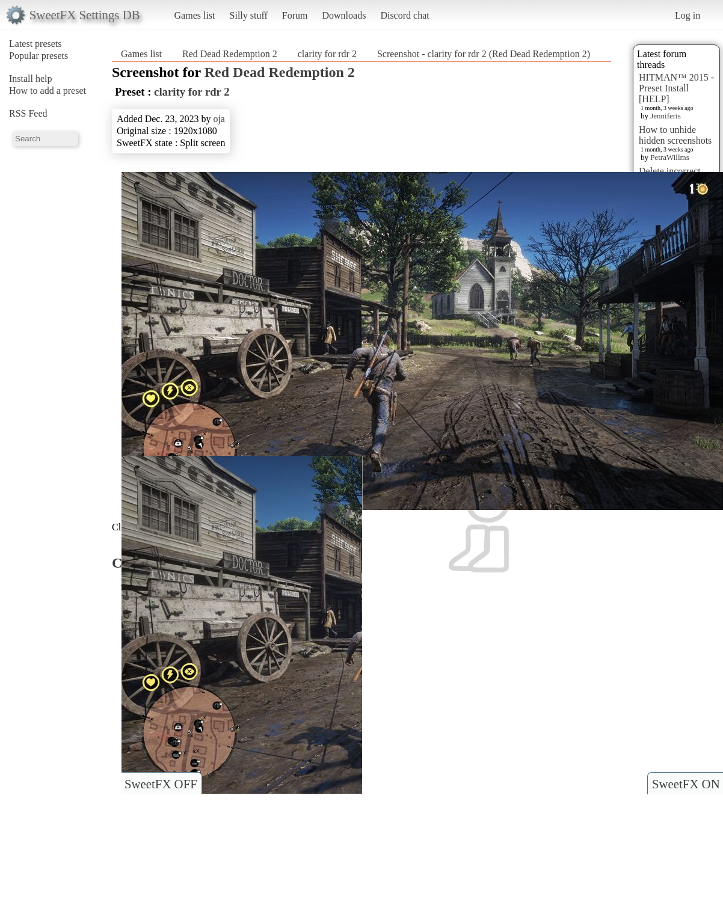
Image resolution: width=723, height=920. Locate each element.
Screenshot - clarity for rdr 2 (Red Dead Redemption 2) (483, 54)
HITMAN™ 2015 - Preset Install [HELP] (676, 88)
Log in (687, 15)
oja (219, 119)
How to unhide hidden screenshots (675, 135)
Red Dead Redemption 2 (229, 54)
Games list (194, 15)
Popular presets (38, 56)
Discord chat (404, 15)
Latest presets (35, 43)
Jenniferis (665, 115)
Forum (295, 15)
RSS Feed (28, 113)
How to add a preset (47, 90)
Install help (30, 78)
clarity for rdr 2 (327, 54)
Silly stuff (249, 15)
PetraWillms (669, 157)
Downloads (344, 15)
